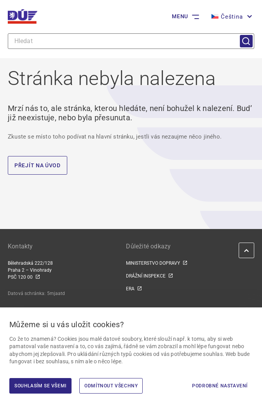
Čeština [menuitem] (232, 16)
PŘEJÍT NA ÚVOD (37, 165)
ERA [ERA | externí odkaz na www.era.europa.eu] (130, 288)
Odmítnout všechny (111, 386)
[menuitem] (231, 17)
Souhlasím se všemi (40, 386)
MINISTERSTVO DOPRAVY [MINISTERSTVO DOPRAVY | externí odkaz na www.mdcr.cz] (153, 263)
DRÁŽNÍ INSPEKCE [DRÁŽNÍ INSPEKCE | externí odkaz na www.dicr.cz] (146, 276)
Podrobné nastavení (220, 386)
